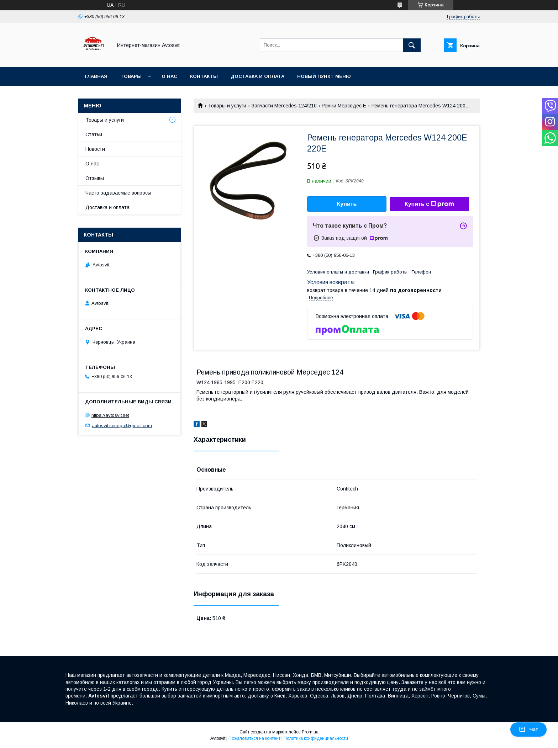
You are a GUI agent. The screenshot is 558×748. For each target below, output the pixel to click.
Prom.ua (310, 732)
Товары (131, 76)
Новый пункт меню (324, 76)
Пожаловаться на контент (254, 738)
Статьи (93, 134)
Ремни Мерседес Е (344, 105)
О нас (169, 76)
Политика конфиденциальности (316, 738)
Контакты (204, 76)
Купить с (429, 204)
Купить (347, 204)
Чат (528, 729)
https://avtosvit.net (110, 415)
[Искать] (412, 45)
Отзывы (94, 178)
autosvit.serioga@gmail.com (122, 425)
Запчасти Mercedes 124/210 (284, 105)
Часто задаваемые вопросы (118, 193)
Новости (95, 149)
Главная (96, 76)
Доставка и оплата (257, 76)
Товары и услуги (227, 105)
